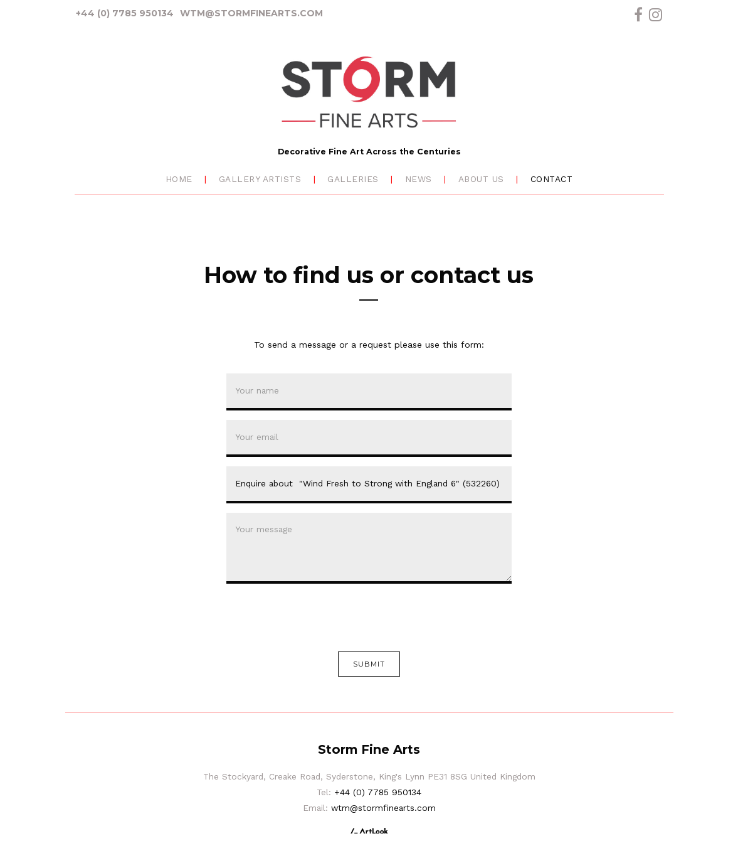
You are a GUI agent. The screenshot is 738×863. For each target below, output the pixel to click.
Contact (551, 179)
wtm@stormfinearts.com (251, 13)
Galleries (353, 179)
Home (179, 179)
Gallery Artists (260, 179)
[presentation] (321, 617)
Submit (369, 664)
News (418, 179)
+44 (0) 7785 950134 (125, 13)
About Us (481, 179)
